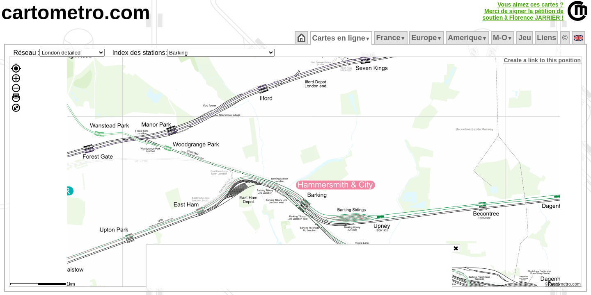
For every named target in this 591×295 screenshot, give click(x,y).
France (391, 38)
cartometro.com (75, 12)
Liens (547, 38)
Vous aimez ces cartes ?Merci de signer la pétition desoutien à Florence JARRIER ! (523, 11)
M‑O (503, 38)
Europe (427, 38)
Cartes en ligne (342, 38)
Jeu (525, 38)
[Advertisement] (299, 266)
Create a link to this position (542, 60)
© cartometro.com (563, 285)
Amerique (468, 38)
